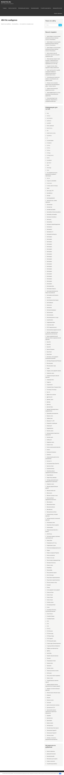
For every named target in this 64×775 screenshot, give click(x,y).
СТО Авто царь (50, 633)
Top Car (48, 178)
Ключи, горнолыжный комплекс (53, 447)
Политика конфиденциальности (54, 547)
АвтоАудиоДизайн (51, 198)
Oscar (48, 170)
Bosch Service (49, 128)
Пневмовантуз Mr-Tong (51, 543)
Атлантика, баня (50, 324)
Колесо (48, 449)
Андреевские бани (51, 322)
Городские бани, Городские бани (54, 387)
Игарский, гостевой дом (52, 423)
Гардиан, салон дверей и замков (54, 370)
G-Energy (48, 152)
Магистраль (49, 493)
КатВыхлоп (49, 439)
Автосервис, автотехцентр (52, 295)
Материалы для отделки (23, 8)
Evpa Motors (49, 135)
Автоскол (49, 297)
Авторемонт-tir (50, 231)
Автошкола (49, 307)
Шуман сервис (50, 723)
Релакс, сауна (50, 565)
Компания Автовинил (51, 452)
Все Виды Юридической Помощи (54, 360)
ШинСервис (49, 720)
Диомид (48, 402)
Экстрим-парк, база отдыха (53, 728)
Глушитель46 (49, 384)
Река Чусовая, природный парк (53, 560)
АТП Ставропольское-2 (52, 327)
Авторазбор (49, 222)
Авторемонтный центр (52, 234)
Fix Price (48, 145)
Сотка (48, 607)
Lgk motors (49, 162)
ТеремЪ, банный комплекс (52, 655)
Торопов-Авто (50, 663)
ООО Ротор (49, 534)
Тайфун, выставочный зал (52, 648)
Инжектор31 (49, 425)
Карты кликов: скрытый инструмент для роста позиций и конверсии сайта (52, 55)
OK (60, 773)
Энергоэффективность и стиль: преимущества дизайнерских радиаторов (52, 94)
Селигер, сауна (50, 602)
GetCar (48, 157)
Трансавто (49, 665)
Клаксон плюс (50, 444)
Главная (4, 8)
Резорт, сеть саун (50, 557)
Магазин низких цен (51, 490)
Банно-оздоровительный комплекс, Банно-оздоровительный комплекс (53, 338)
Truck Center (49, 183)
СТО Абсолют (50, 631)
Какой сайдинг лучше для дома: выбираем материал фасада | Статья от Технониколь (53, 38)
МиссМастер (49, 509)
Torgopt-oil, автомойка (51, 180)
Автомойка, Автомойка (52, 214)
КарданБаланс (50, 428)
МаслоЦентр (49, 502)
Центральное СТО (51, 707)
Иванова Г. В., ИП (50, 420)
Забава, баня (49, 418)
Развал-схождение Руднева (53, 552)
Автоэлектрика (50, 315)
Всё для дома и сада (51, 365)
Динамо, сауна (50, 399)
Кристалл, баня (50, 466)
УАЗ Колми (49, 673)
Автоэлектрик (50, 312)
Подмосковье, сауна (51, 545)
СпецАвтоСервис (50, 616)
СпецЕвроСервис (51, 618)
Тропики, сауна (50, 668)
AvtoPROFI (49, 123)
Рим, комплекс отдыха (51, 572)
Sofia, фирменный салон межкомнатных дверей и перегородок (51, 174)
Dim (47, 130)
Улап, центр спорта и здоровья (53, 675)
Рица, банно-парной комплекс (53, 577)
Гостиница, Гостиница (51, 389)
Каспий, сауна (50, 437)
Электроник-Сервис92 (51, 730)
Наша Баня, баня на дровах (53, 525)
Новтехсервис (50, 527)
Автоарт (48, 195)
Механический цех (51, 507)
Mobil (48, 165)
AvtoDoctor (49, 120)
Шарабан (49, 715)
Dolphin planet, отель (51, 133)
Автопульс (49, 219)
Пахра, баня (49, 540)
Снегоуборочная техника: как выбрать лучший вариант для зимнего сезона (52, 79)
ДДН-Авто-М (49, 397)
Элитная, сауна (50, 735)
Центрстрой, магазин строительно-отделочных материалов (50, 711)
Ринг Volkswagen (50, 575)
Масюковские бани (51, 504)
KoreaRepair (49, 160)
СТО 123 (48, 628)
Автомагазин (49, 204)
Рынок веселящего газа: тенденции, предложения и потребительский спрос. (51, 100)
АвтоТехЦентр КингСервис (52, 300)
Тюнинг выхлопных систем (52, 670)
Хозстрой (49, 702)
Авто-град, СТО (50, 190)
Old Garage (49, 167)
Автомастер (49, 207)
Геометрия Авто (50, 379)
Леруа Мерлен (50, 475)
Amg (48, 113)
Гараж (48, 368)
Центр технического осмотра (53, 705)
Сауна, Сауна (50, 594)
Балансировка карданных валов (54, 329)
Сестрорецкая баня (51, 604)
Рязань (48, 587)
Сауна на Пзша (50, 592)
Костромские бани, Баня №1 (53, 463)
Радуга (48, 550)
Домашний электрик (57, 8)
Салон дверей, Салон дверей (53, 590)
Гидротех (49, 382)
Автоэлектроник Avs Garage (52, 317)
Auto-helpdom (49, 118)
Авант (48, 188)
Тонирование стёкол (51, 660)
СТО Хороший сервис (51, 641)
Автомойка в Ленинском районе (54, 212)
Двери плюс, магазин (51, 394)
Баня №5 (49, 344)
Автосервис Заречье (51, 288)
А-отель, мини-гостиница (52, 185)
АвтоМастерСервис (51, 209)
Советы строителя (12, 8)
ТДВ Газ (48, 650)
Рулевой (49, 585)
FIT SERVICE (49, 143)
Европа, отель (50, 416)
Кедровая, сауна (50, 442)
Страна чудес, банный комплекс (54, 643)
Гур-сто (48, 392)
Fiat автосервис (50, 140)
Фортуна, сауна (50, 700)
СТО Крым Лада (50, 636)
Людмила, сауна (50, 484)
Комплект (49, 454)
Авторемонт (49, 226)
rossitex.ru (6, 2)
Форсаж (48, 697)
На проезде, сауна (51, 522)
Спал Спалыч (50, 613)
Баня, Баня (49, 351)
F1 (47, 138)
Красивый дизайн (35, 8)
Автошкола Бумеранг (51, 310)
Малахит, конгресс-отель (52, 495)
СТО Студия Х (50, 638)
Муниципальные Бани (51, 512)
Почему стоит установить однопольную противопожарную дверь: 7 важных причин (52, 84)
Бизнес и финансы (58, 13)
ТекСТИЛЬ (49, 653)
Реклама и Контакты (51, 562)
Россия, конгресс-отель (52, 582)
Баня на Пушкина (50, 349)
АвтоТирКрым (50, 302)
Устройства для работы (46, 8)
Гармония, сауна (50, 373)
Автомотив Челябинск (51, 217)
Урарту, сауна (50, 678)
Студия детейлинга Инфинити (53, 646)
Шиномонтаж (50, 718)
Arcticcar (48, 115)
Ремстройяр (49, 570)
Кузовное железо (50, 468)
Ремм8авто (49, 567)
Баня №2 (49, 342)
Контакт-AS (49, 461)
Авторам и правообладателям (53, 224)
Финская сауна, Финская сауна (53, 692)
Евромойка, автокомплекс (52, 413)
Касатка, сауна (50, 430)
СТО (48, 621)
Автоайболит (49, 193)
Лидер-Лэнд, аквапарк (51, 477)
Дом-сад (48, 404)
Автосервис (49, 236)
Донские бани (50, 407)
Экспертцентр (50, 725)
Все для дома (50, 363)
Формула (49, 695)
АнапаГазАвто (50, 320)
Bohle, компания (50, 125)
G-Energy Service (50, 155)
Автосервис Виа (50, 286)
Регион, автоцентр (51, 555)
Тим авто (49, 658)
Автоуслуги (49, 305)
